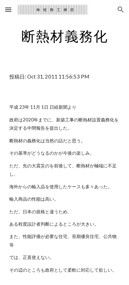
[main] (65, 36)
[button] (8, 9)
